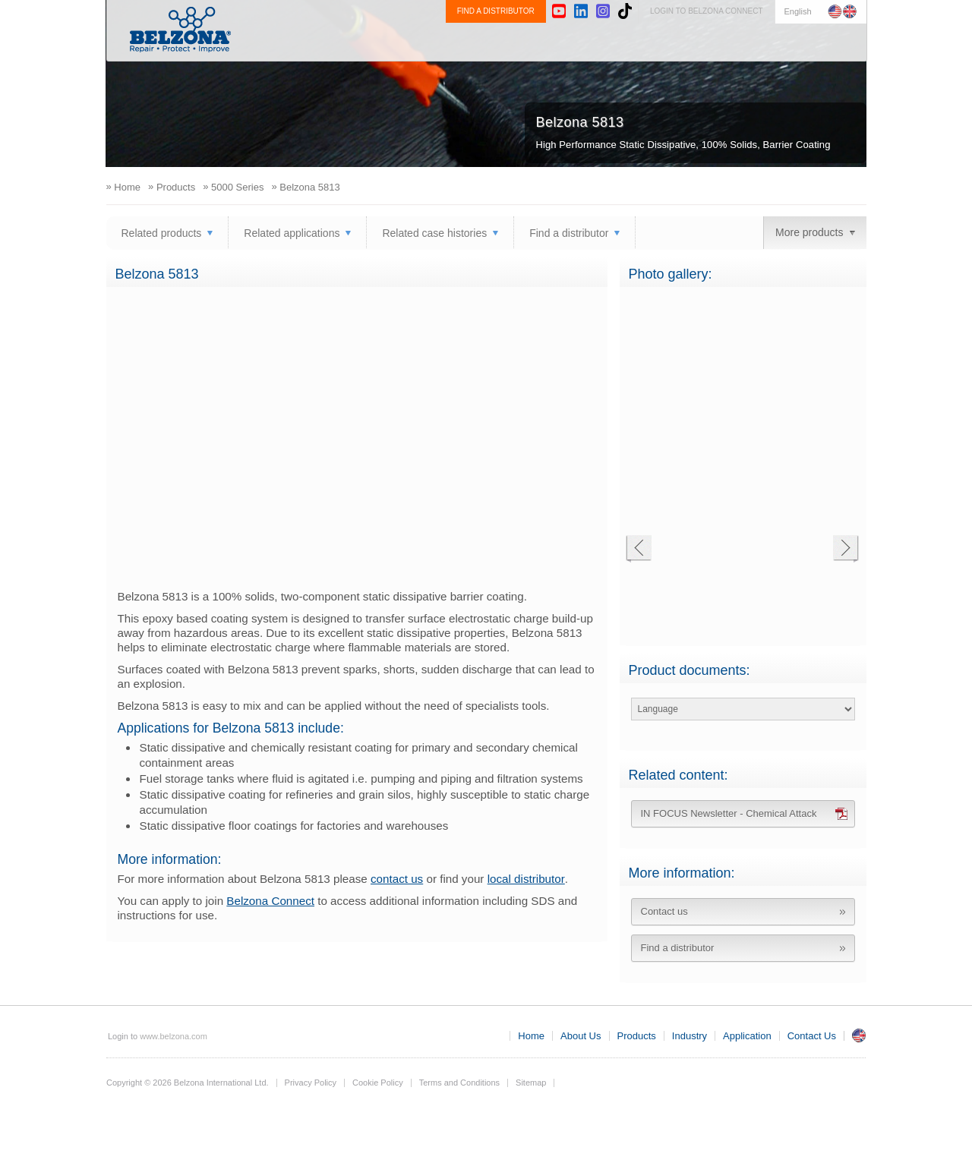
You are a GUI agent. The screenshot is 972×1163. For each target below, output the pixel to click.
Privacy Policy (310, 1082)
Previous (638, 549)
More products (809, 232)
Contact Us (812, 42)
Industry (649, 42)
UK (859, 1035)
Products (580, 42)
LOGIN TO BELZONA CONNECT (706, 11)
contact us (397, 878)
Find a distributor (568, 233)
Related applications (291, 233)
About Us (507, 42)
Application (726, 42)
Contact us (664, 911)
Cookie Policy (377, 1082)
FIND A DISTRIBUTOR (496, 11)
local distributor (526, 878)
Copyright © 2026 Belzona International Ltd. (187, 1082)
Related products (162, 233)
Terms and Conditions (459, 1082)
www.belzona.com (180, 29)
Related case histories (434, 233)
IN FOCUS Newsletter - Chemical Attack (729, 813)
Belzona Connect (270, 900)
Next (845, 549)
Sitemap (531, 1082)
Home (531, 1036)
